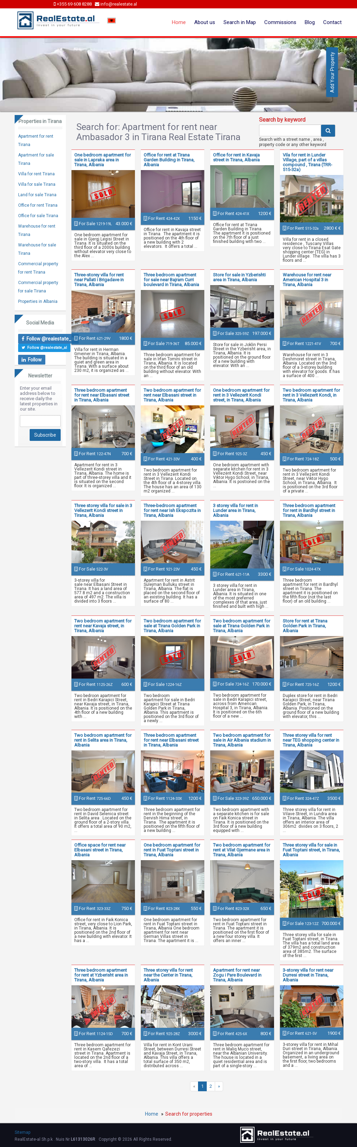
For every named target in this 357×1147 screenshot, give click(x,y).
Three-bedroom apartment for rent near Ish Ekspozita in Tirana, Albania (172, 510)
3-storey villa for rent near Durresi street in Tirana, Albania (308, 975)
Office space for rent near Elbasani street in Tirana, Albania (100, 849)
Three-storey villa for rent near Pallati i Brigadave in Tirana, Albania (99, 279)
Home (179, 22)
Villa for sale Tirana (36, 184)
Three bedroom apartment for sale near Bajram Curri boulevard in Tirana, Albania (171, 279)
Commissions (280, 22)
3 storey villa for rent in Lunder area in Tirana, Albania (235, 510)
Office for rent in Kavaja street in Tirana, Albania (236, 157)
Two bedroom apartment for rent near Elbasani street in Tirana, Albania (172, 395)
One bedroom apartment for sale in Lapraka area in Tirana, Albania (102, 159)
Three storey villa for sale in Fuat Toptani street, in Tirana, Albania (311, 849)
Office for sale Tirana (38, 215)
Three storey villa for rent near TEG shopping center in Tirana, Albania (311, 740)
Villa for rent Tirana (36, 173)
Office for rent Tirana (38, 205)
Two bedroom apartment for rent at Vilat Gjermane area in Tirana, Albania (241, 849)
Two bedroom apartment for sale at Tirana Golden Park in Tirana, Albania (172, 625)
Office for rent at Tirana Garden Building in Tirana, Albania (169, 159)
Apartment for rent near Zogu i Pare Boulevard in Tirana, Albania (237, 975)
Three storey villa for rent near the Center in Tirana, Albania (168, 975)
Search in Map (239, 22)
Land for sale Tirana (37, 194)
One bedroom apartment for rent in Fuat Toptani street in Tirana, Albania (172, 849)
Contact (332, 22)
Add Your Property (332, 72)
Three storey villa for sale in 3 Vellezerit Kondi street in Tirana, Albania (103, 510)
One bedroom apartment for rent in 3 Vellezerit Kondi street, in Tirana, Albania (241, 395)
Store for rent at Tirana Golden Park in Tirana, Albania (305, 625)
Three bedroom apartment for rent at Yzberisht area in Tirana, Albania (101, 975)
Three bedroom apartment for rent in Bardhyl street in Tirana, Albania (309, 510)
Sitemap (22, 1132)
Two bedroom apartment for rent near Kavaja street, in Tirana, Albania (102, 625)
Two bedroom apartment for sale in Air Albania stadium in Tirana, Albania (242, 740)
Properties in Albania (38, 301)
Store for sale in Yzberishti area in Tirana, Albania (239, 277)
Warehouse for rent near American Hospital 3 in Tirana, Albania (307, 279)
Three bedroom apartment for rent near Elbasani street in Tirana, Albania (101, 395)
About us (204, 22)
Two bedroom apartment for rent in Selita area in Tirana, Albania (102, 740)
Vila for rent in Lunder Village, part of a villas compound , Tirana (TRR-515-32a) (307, 162)
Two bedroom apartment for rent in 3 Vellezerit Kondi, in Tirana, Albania (311, 395)
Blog (310, 22)
